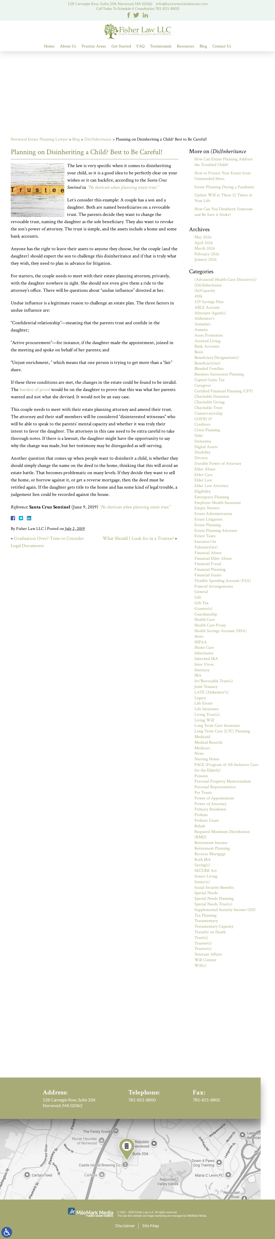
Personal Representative (215, 787)
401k (198, 296)
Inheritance (204, 653)
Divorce (201, 458)
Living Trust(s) (207, 714)
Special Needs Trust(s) (213, 904)
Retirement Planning (212, 848)
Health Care (204, 619)
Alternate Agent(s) (210, 313)
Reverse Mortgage (210, 854)
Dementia (202, 441)
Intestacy (201, 670)
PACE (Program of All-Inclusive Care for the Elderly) (226, 767)
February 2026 (206, 254)
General (201, 592)
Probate (201, 815)
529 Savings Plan (208, 302)
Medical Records (208, 742)
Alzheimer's (204, 318)
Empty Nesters (207, 508)
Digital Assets (206, 447)
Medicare (202, 748)
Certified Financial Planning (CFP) (223, 391)
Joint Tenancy (206, 686)
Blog (203, 46)
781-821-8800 (167, 8)
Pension (201, 776)
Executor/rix (205, 541)
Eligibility (202, 491)
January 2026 (205, 259)
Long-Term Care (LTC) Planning (222, 731)
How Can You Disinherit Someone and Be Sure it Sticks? (223, 211)
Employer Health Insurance (217, 503)
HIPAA (200, 642)
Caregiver (202, 385)
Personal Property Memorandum (222, 781)
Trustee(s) (203, 943)
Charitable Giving (209, 402)
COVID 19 (203, 419)
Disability (202, 452)
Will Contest (205, 960)
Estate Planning (207, 525)
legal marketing (157, 1215)
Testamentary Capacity (213, 926)
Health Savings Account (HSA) (220, 631)
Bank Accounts (207, 346)
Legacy (200, 698)
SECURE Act (205, 870)
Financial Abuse (208, 553)
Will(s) (200, 965)
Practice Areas (94, 46)
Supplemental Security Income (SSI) (225, 910)
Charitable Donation (211, 396)
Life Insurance (206, 709)
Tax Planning (205, 915)
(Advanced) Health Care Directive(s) (225, 279)
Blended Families (209, 368)
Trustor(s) (203, 949)
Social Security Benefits (214, 887)
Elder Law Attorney (211, 486)
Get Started (121, 46)
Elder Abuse (204, 469)
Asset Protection (208, 335)
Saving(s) (202, 865)
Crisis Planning (207, 430)
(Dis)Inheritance (97, 139)
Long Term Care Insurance (217, 725)
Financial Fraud (207, 564)
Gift (197, 597)
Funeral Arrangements (213, 586)
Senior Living (205, 876)
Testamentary (206, 921)
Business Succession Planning (219, 374)
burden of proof (35, 389)
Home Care (204, 647)
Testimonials (161, 46)
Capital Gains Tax (209, 380)
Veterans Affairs (208, 954)
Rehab (199, 826)
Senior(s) (202, 882)
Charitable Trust (208, 408)
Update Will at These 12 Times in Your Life (223, 198)
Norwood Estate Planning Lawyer (39, 139)
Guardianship (205, 614)
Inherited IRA (206, 659)
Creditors (202, 424)
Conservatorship (208, 413)
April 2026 (203, 243)
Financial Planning (210, 569)
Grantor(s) (203, 608)
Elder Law (203, 480)
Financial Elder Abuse (213, 558)
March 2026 (204, 248)
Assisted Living (207, 341)
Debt (198, 435)
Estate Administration (213, 514)
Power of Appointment (214, 798)
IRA (197, 675)
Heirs (199, 636)
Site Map (150, 1225)
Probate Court (206, 820)
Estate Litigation (208, 519)
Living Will (204, 720)
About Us (68, 46)
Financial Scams (208, 575)
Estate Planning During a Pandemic (224, 187)
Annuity (201, 330)
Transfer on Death (210, 932)
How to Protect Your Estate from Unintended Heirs (222, 176)
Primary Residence (210, 809)
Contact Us (221, 46)
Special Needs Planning (214, 898)
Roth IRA (202, 859)
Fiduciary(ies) (206, 547)
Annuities (202, 324)
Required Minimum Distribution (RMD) (222, 834)
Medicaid (202, 737)
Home (49, 46)
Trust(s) (201, 938)
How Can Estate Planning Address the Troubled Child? (223, 162)
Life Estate (203, 703)
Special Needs (206, 893)
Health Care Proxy (210, 625)
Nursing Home (206, 759)
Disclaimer (125, 1225)
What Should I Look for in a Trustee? (138, 538)
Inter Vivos (204, 664)
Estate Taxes (205, 536)
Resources (185, 46)
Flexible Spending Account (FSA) (222, 581)
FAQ (140, 46)
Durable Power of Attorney (217, 463)
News (199, 753)
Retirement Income (210, 843)
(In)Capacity (204, 290)
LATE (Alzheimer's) (211, 692)
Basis (198, 352)
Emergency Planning (211, 497)
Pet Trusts (203, 792)
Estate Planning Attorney (215, 530)
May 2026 (203, 237)
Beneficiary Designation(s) (216, 357)
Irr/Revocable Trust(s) (213, 681)
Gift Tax (201, 603)
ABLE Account (207, 307)
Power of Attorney (210, 804)
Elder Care (203, 475)
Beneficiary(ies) (207, 363)
